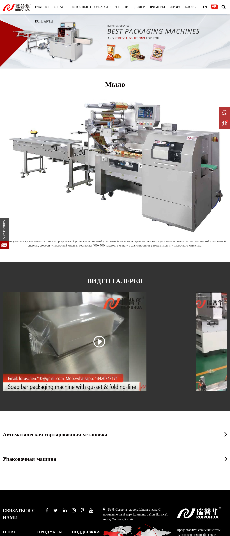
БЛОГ (190, 7)
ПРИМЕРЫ (157, 7)
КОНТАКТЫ (44, 21)
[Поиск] (223, 7)
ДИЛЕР (139, 7)
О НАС (60, 7)
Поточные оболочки (90, 7)
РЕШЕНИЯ (122, 7)
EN (205, 7)
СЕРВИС (175, 7)
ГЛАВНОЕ (42, 7)
